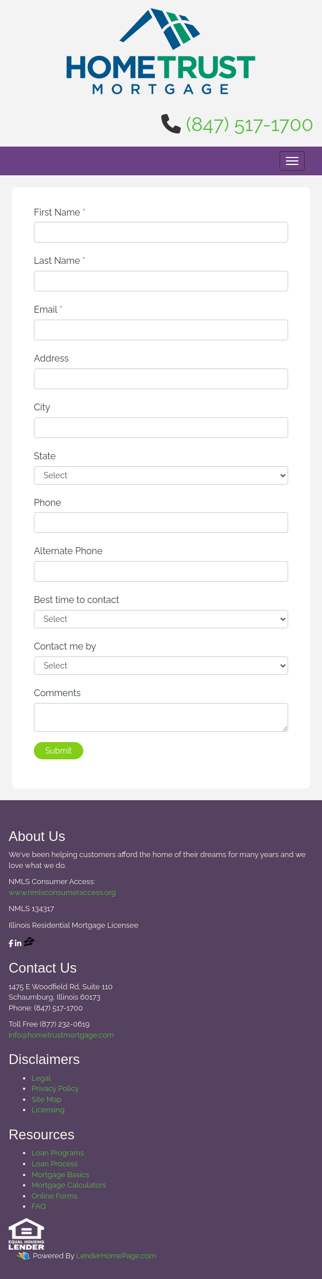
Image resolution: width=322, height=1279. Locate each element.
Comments (57, 692)
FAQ (39, 1206)
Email (48, 309)
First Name (60, 212)
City (42, 407)
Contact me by (65, 646)
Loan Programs (58, 1153)
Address (51, 358)
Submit (58, 750)
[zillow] (29, 943)
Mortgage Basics (60, 1174)
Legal (41, 1078)
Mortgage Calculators (69, 1185)
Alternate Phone (68, 551)
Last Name (60, 260)
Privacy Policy (55, 1088)
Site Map (46, 1099)
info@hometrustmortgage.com (61, 1035)
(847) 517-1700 (249, 124)
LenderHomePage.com (116, 1255)
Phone (47, 502)
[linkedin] (18, 943)
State (45, 456)
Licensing (48, 1109)
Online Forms (54, 1196)
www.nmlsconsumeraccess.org (62, 892)
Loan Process (55, 1163)
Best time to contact (76, 599)
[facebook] (11, 943)
